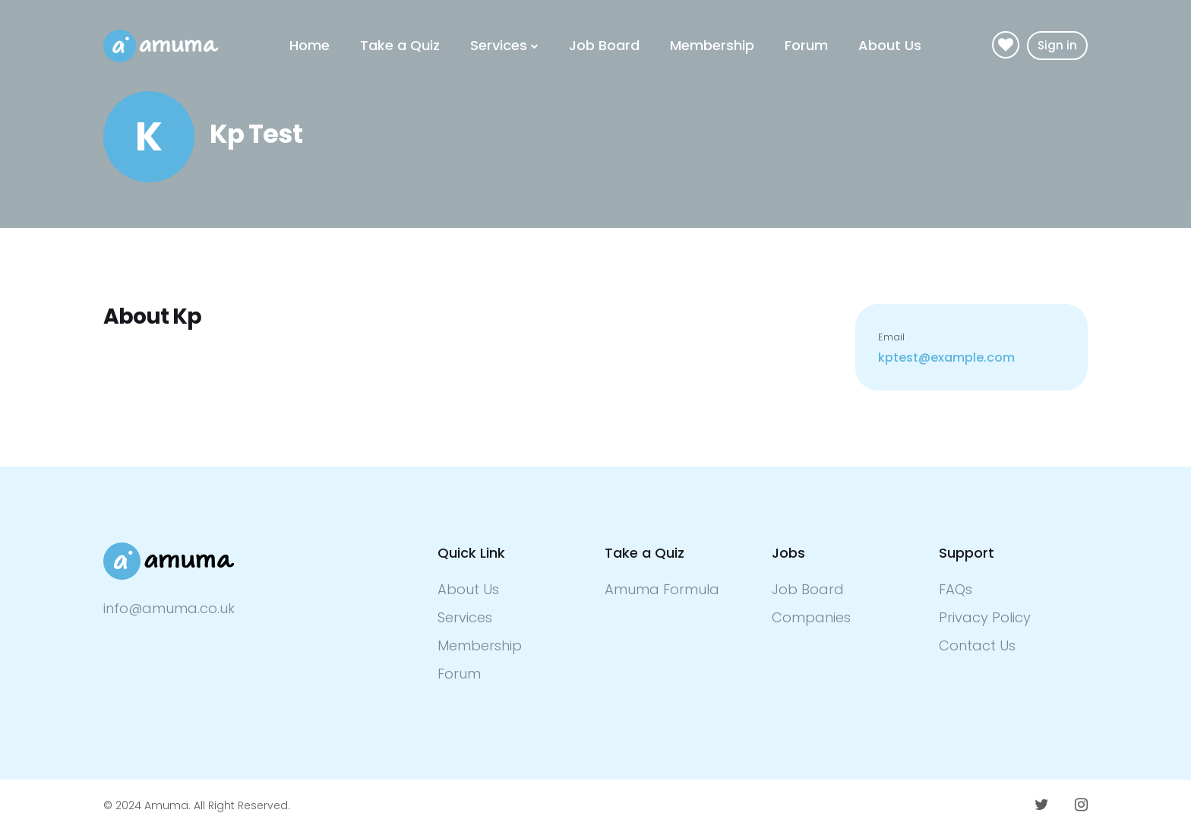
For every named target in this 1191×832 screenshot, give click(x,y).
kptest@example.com (946, 357)
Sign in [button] (1057, 45)
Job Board (604, 45)
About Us (889, 45)
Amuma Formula (662, 589)
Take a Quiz (400, 45)
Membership (712, 45)
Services (498, 45)
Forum (806, 45)
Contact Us (977, 645)
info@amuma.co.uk (169, 608)
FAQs (955, 589)
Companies (811, 617)
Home (309, 45)
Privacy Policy (985, 617)
